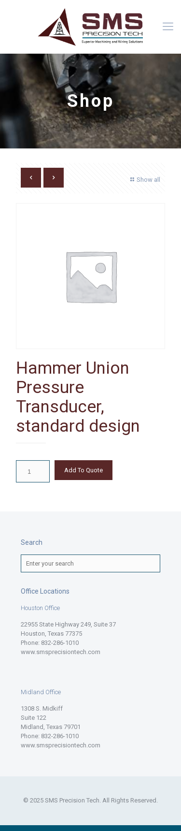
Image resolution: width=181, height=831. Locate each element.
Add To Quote (83, 470)
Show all (144, 179)
